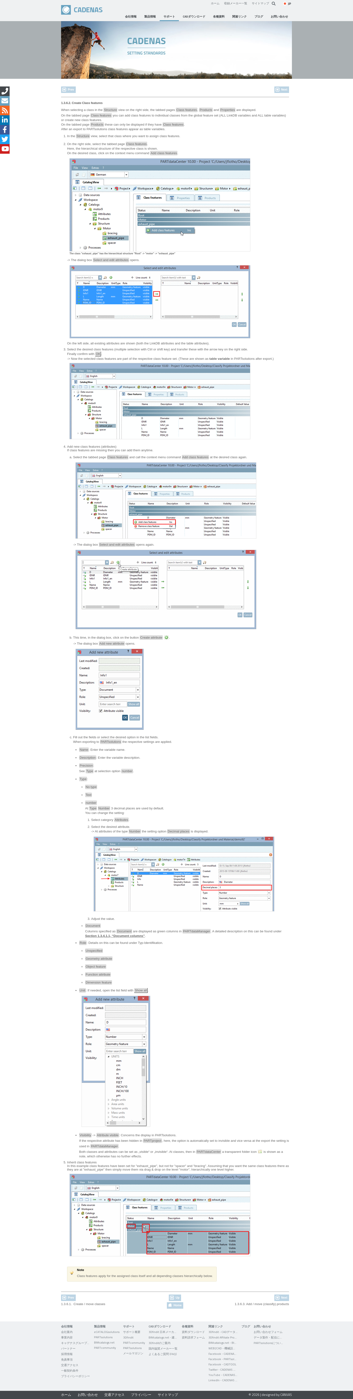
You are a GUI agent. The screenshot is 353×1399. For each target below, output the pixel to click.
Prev (71, 89)
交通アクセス (114, 1394)
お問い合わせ (88, 1394)
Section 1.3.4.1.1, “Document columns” (115, 936)
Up (177, 1297)
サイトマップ (260, 3)
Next (284, 89)
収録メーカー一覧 (235, 3)
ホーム (215, 3)
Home (178, 1305)
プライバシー (141, 1394)
